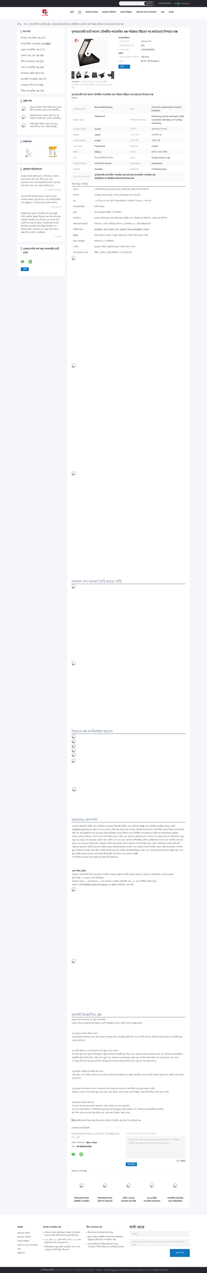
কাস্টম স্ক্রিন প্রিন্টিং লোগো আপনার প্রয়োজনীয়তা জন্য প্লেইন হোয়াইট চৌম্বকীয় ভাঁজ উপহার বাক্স (43, 126)
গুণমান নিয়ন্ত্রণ (126, 12)
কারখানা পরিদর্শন (109, 12)
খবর (162, 12)
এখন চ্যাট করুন (165, 3)
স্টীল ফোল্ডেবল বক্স (30, 61)
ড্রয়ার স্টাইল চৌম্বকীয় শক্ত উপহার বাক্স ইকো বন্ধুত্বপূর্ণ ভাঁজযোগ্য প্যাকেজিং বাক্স (105, 1238)
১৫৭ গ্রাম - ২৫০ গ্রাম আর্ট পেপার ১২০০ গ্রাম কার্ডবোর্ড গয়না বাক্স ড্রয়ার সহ (63, 1241)
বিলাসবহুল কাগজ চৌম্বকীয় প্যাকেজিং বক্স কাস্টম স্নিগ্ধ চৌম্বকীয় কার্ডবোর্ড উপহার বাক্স (81, 1199)
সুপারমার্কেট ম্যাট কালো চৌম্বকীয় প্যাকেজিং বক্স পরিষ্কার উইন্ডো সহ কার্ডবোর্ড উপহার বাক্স (92, 85)
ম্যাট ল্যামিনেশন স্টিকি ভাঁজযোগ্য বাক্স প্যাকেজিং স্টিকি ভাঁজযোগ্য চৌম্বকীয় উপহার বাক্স (106, 1246)
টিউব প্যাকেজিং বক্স (30, 90)
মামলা (171, 12)
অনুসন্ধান (149, 3)
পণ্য (79, 12)
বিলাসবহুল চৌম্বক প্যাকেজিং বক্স (109, 1120)
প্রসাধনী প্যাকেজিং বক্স (31, 79)
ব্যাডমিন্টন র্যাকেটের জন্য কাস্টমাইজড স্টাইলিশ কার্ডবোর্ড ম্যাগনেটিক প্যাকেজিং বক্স (175, 1199)
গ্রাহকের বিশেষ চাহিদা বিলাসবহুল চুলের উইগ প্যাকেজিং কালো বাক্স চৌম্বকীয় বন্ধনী (46, 110)
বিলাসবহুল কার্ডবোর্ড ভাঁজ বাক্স (100, 1232)
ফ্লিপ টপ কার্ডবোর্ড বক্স (132, 1120)
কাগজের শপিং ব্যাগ (30, 85)
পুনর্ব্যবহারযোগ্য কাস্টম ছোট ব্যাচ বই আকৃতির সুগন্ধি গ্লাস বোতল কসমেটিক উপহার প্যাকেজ (45, 118)
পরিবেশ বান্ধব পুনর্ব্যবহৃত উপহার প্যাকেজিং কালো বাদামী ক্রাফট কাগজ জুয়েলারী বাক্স (62, 1233)
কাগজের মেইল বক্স (29, 73)
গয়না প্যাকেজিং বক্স (30, 67)
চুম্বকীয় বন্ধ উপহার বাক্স (85, 1120)
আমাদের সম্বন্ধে (91, 12)
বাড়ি (72, 12)
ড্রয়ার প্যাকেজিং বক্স (30, 49)
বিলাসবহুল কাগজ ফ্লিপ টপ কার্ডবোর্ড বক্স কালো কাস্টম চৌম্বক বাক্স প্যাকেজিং (105, 1199)
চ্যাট (121, 66)
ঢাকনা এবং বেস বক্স (30, 55)
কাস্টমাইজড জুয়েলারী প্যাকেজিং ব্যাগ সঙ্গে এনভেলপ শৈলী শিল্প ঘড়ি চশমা (62, 1248)
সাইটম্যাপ (21, 1253)
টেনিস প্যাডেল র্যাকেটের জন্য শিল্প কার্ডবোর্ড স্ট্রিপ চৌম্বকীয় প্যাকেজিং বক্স (128, 1199)
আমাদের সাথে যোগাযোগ (146, 12)
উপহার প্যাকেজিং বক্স (31, 37)
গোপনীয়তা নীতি (47, 1270)
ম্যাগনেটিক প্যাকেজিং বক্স (39, 24)
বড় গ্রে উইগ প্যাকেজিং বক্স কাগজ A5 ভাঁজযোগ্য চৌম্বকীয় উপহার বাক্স (151, 1199)
